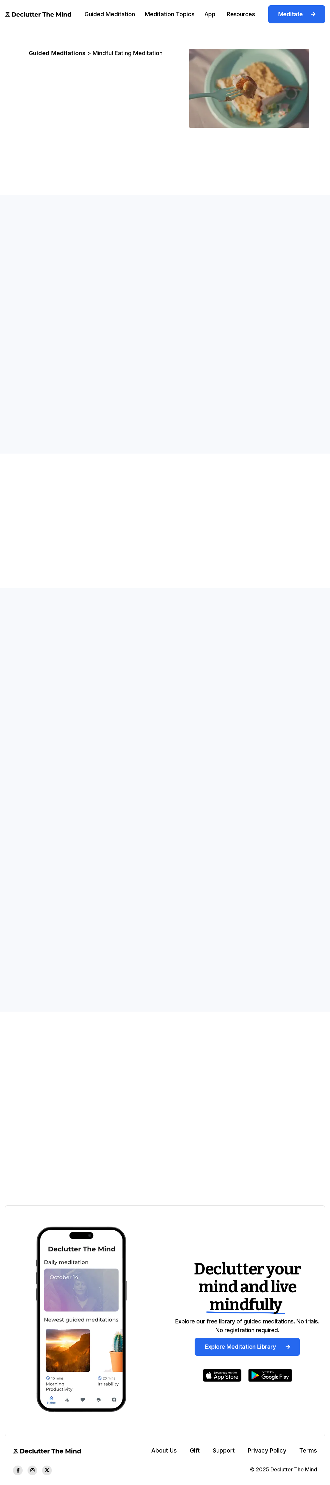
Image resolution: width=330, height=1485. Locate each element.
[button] (110, 14)
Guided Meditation (110, 14)
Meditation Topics (170, 14)
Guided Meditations (57, 53)
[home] (38, 14)
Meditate (296, 14)
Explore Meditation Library (247, 1346)
